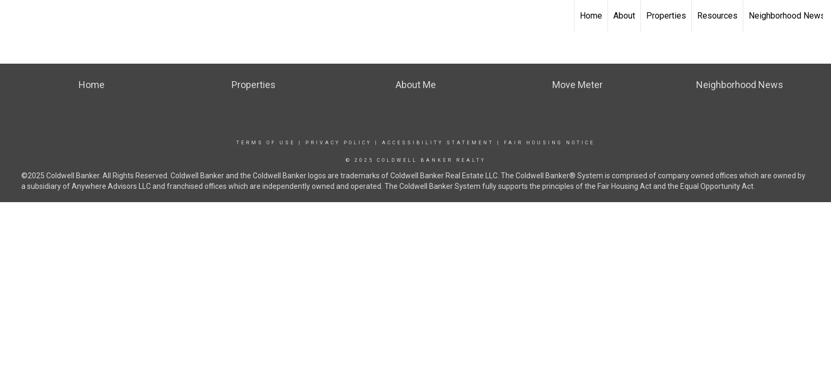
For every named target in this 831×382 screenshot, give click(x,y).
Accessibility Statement (438, 142)
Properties (666, 16)
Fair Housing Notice (549, 142)
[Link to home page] (13, 16)
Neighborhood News (787, 16)
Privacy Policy (338, 142)
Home (591, 16)
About (624, 16)
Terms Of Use (265, 142)
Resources (717, 16)
